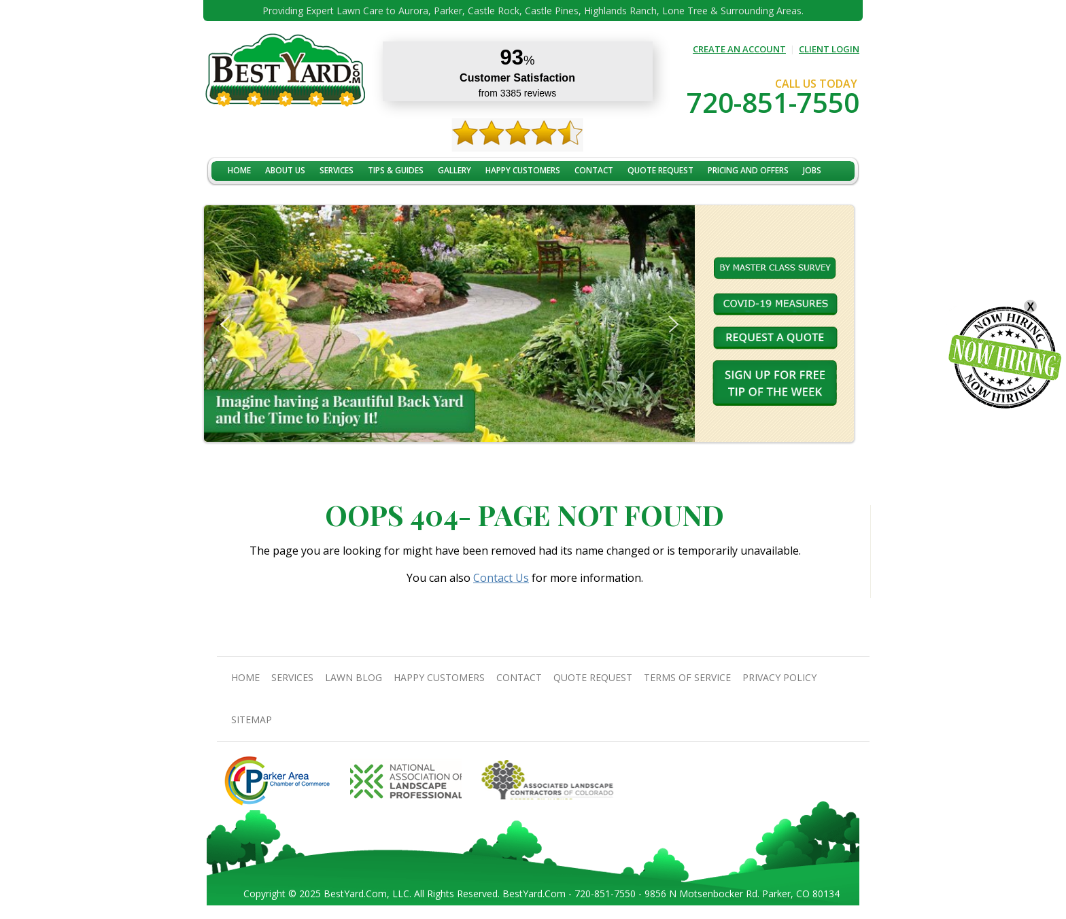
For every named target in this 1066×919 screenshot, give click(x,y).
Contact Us (501, 577)
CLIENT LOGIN (829, 49)
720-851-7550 (773, 102)
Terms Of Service (687, 677)
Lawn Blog (353, 677)
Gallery (454, 170)
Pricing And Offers (748, 170)
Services (337, 170)
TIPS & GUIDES (396, 170)
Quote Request (660, 170)
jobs (812, 170)
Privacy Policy (779, 677)
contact (593, 170)
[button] (225, 324)
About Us (285, 170)
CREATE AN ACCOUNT (739, 49)
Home (239, 170)
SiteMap (251, 719)
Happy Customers (522, 170)
